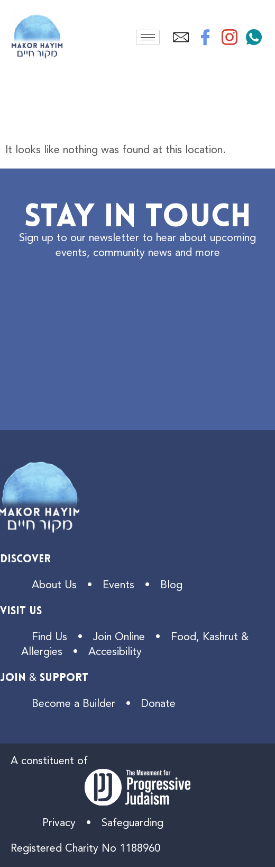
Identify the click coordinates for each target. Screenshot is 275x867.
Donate (158, 704)
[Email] (181, 37)
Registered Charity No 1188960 (85, 849)
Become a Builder (73, 704)
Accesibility (115, 652)
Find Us (49, 637)
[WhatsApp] (254, 37)
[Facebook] (205, 37)
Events (118, 585)
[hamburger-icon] (148, 37)
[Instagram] (229, 37)
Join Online (119, 637)
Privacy (59, 823)
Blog (171, 585)
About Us (54, 585)
